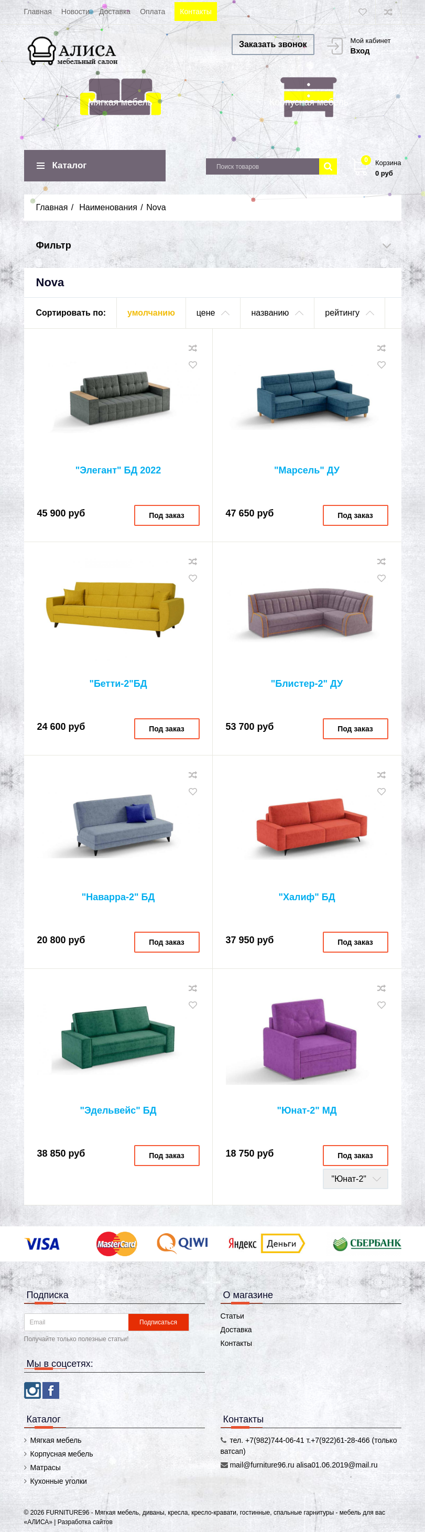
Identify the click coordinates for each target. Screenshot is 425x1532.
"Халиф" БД (306, 897)
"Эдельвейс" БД (118, 1110)
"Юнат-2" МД (306, 1110)
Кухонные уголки (58, 1481)
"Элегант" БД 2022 (118, 470)
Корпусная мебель (308, 102)
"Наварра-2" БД (118, 897)
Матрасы (45, 1467)
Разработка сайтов (85, 1522)
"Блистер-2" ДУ (307, 683)
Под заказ (166, 515)
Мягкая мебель (120, 102)
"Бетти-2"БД (118, 683)
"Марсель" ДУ (307, 470)
